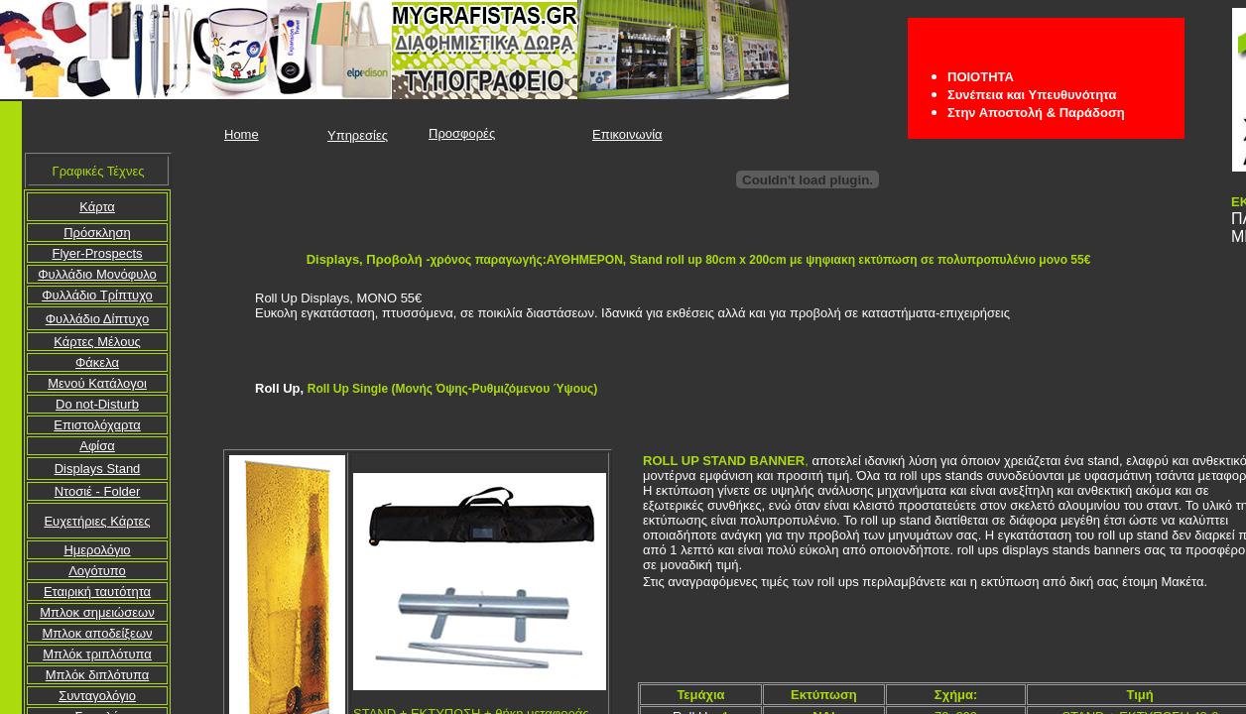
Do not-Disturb (97, 404)
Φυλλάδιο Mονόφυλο (97, 274)
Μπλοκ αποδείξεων (97, 633)
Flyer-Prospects (97, 253)
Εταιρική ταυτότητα (97, 591)
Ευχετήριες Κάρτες (97, 521)
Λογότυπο (97, 570)
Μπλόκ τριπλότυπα (97, 654)
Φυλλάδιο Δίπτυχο (98, 318)
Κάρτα (97, 206)
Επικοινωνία (627, 134)
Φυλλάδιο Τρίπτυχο (97, 295)
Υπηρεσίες (357, 135)
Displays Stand (98, 468)
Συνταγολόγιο (97, 695)
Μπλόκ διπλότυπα (97, 674)
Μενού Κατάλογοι (97, 383)
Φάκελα (97, 362)
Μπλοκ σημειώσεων (97, 612)
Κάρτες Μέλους (97, 341)
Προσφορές (462, 133)
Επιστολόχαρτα (97, 424)
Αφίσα (97, 445)
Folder (98, 491)
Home (241, 134)
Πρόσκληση (97, 232)
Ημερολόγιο (96, 549)
